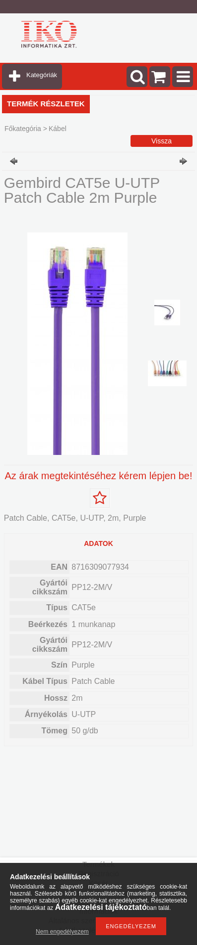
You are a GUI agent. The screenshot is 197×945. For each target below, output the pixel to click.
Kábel (57, 129)
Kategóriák (41, 75)
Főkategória (22, 129)
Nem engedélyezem (62, 931)
